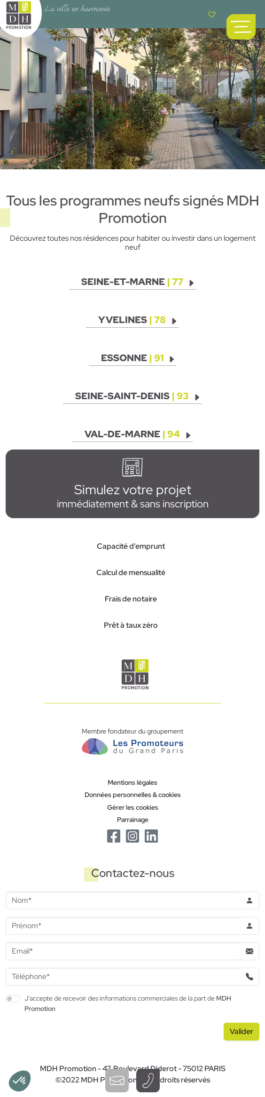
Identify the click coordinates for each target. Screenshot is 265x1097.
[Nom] (123, 900)
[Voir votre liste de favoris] (212, 14)
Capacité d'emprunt (131, 546)
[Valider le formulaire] (241, 1032)
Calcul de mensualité (130, 572)
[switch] (13, 998)
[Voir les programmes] (138, 281)
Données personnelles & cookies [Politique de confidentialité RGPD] (133, 794)
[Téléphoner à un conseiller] (148, 1080)
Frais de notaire (131, 599)
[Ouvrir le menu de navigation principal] (241, 26)
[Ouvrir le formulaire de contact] (117, 1080)
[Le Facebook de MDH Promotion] (113, 835)
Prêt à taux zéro (131, 625)
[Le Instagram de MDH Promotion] (132, 835)
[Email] (123, 951)
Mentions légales (132, 782)
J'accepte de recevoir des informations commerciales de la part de (127, 1003)
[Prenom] (123, 926)
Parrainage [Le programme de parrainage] (132, 819)
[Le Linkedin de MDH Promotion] (151, 835)
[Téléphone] (123, 977)
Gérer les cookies (132, 807)
